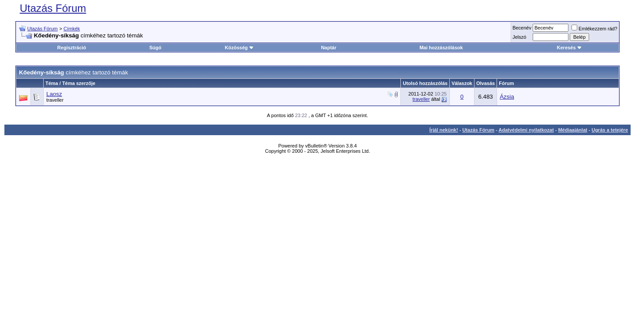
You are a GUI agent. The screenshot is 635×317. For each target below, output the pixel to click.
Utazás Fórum (53, 8)
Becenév (521, 27)
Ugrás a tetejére (609, 130)
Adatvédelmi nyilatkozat (526, 130)
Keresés (569, 47)
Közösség (239, 47)
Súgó (155, 47)
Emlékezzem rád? (594, 28)
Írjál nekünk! (444, 130)
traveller (55, 100)
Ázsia (507, 96)
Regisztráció (71, 47)
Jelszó (519, 37)
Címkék (72, 28)
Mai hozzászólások (441, 47)
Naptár (328, 47)
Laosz (54, 94)
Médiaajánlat (572, 130)
